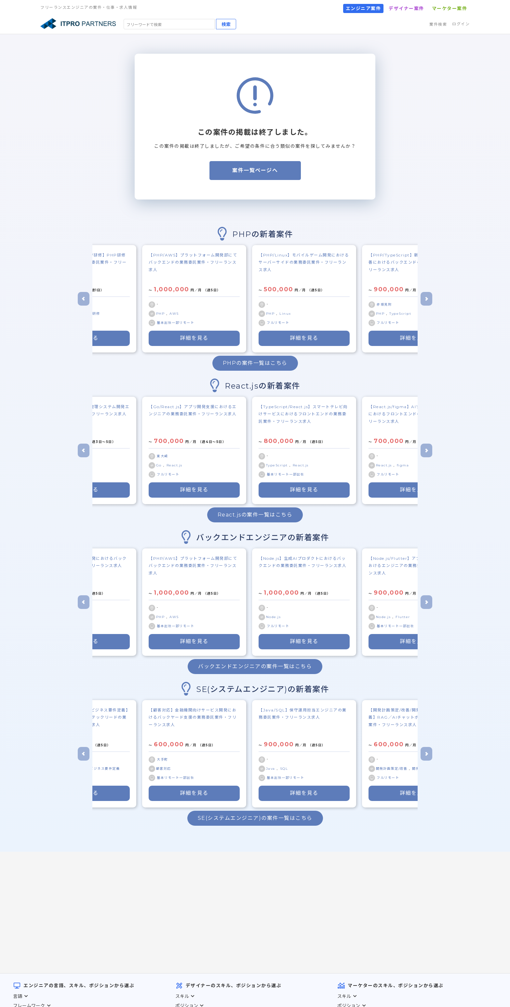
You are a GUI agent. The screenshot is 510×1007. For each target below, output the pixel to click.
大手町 (162, 759)
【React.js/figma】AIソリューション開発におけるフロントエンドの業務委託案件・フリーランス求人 (412, 414)
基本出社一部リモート (175, 323)
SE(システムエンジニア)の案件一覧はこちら (255, 818)
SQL (284, 768)
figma (403, 465)
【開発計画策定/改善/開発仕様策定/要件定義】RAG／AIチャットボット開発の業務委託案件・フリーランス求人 (414, 717)
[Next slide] (426, 299)
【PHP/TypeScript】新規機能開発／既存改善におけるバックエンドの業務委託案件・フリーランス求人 (413, 262)
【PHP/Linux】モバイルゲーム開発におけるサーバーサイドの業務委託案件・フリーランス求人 (304, 262)
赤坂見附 (384, 304)
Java (271, 768)
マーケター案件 (449, 8)
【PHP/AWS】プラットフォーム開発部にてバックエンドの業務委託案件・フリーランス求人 (193, 262)
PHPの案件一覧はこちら (255, 363)
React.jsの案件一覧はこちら (255, 515)
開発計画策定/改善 (392, 768)
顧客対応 (163, 768)
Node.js (273, 617)
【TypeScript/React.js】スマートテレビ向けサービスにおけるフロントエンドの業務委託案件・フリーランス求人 (303, 414)
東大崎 (162, 456)
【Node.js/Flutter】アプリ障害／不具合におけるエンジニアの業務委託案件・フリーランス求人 (412, 566)
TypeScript (400, 313)
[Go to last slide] (83, 299)
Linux (285, 313)
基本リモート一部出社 (285, 474)
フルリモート (278, 323)
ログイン (461, 23)
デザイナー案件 (406, 8)
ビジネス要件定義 (105, 768)
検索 (226, 24)
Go (159, 465)
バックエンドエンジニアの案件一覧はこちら (255, 666)
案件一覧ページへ (255, 170)
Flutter (403, 617)
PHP (161, 313)
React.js (174, 465)
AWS (174, 313)
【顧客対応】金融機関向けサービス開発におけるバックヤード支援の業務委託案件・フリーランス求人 (192, 717)
